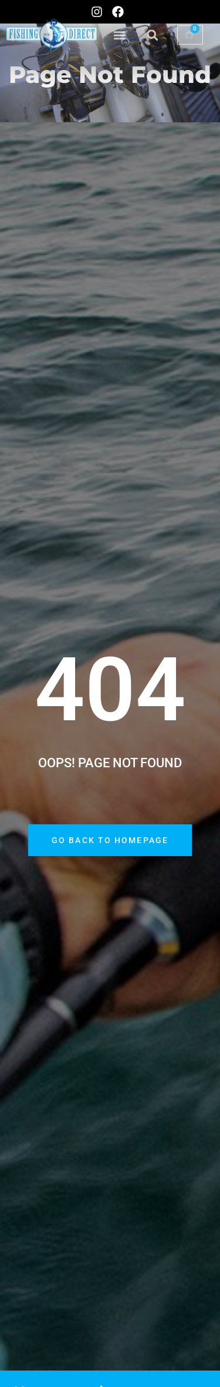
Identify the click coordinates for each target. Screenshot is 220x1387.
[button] (120, 28)
